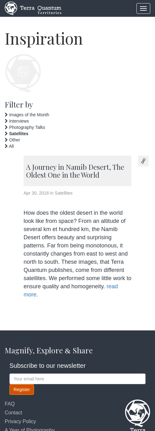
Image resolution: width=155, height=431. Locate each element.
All (11, 146)
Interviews (17, 121)
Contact (13, 412)
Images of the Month (27, 114)
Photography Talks (25, 127)
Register (22, 389)
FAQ (10, 403)
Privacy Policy (20, 421)
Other (12, 139)
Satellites (16, 133)
